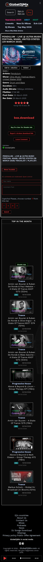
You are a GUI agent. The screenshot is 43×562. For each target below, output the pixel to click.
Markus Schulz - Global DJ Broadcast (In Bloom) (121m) (21, 488)
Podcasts (21, 525)
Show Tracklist (9, 169)
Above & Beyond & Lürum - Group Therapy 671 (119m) (21, 387)
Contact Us (21, 520)
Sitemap (21, 533)
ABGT (27, 20)
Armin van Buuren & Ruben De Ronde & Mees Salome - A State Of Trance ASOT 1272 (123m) (21, 356)
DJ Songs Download (21, 530)
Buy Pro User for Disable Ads (21, 127)
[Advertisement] (22, 110)
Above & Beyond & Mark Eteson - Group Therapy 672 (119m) (21, 457)
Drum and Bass (17, 82)
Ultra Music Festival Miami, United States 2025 (19, 78)
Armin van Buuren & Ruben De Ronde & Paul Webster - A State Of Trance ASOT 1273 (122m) (21, 288)
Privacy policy (10, 535)
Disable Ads (21, 264)
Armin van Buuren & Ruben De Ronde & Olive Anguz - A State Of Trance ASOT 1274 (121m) (21, 322)
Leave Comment (21, 139)
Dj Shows (10, 27)
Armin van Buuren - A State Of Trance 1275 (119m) (21, 421)
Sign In (21, 11)
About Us (21, 518)
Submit (6, 212)
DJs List (38, 23)
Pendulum (16, 73)
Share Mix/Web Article (14, 31)
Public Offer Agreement (28, 535)
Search (10, 12)
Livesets (9, 23)
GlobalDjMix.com (28, 548)
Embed (25, 68)
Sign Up (21, 14)
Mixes (21, 523)
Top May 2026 (25, 27)
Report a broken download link (21, 133)
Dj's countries (21, 515)
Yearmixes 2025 (13, 20)
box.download (24, 117)
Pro (29, 12)
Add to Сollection (10, 68)
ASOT (35, 20)
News (21, 528)
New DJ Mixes (24, 23)
